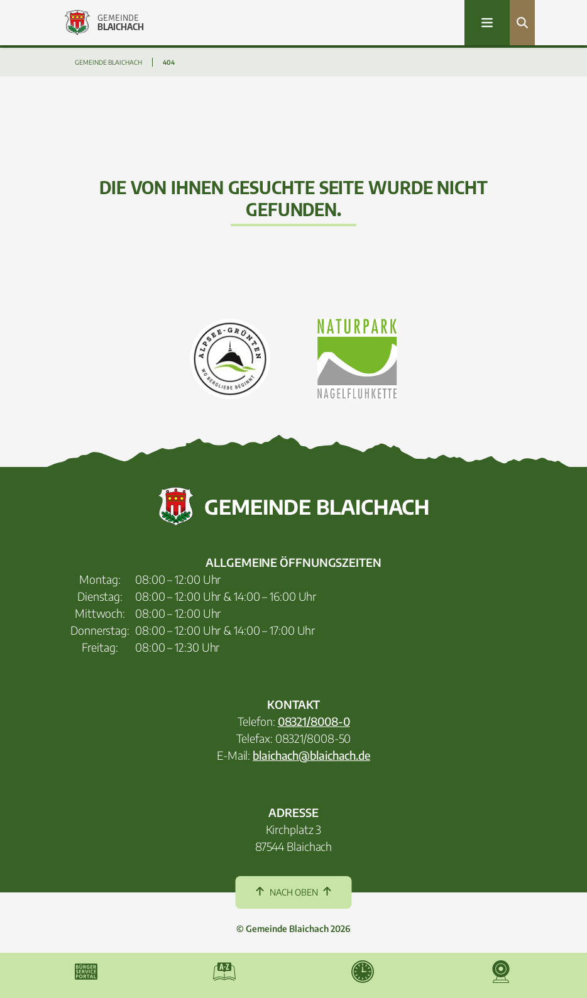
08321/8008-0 (314, 721)
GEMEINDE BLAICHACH (108, 62)
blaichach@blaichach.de (311, 755)
